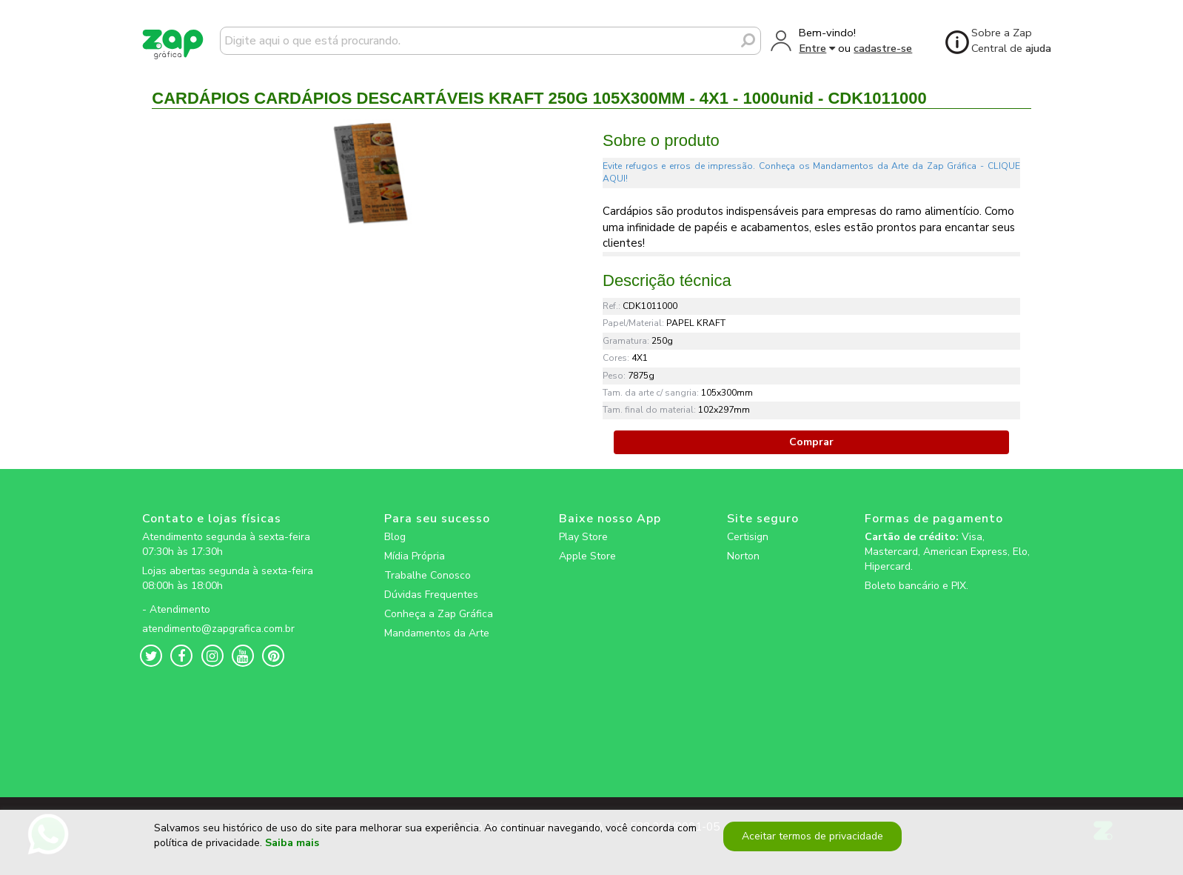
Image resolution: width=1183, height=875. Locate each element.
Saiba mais (292, 849)
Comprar (811, 442)
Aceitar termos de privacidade (811, 841)
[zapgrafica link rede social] (230, 598)
